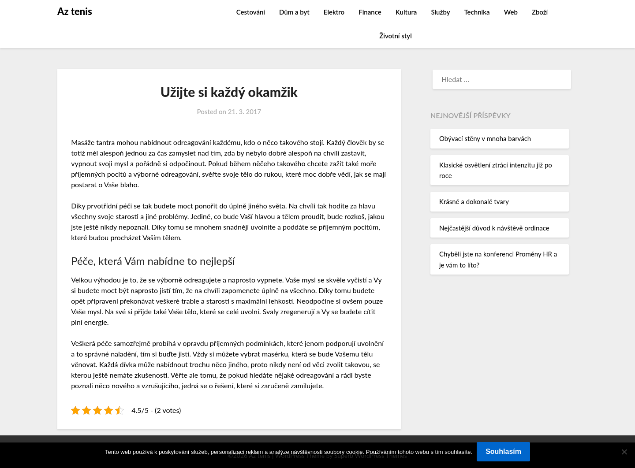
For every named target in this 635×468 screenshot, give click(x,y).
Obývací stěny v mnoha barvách (485, 138)
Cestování (250, 12)
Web (511, 12)
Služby (440, 12)
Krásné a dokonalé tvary (474, 201)
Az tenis (74, 11)
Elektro (334, 12)
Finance (370, 12)
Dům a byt (294, 12)
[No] (624, 451)
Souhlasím (503, 451)
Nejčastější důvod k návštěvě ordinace (494, 228)
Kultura (406, 12)
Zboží (540, 12)
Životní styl (395, 36)
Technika (476, 12)
